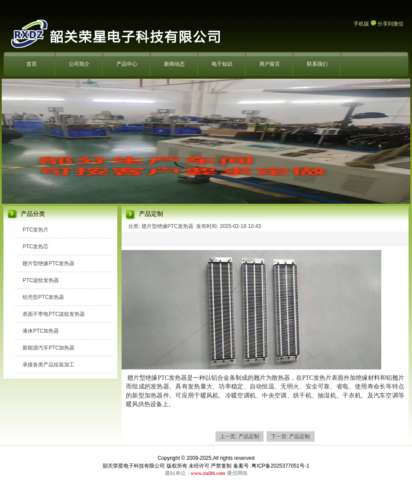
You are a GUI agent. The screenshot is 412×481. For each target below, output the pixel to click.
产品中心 (126, 64)
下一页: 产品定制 (290, 436)
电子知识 (222, 64)
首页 (31, 64)
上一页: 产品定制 (239, 436)
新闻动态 (174, 64)
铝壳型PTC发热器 (43, 297)
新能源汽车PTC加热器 (48, 348)
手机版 (361, 24)
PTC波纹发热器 (41, 280)
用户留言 (269, 64)
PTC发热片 (35, 230)
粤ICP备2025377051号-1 (280, 466)
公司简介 (79, 64)
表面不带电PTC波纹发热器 (54, 314)
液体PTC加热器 (41, 331)
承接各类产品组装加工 (48, 365)
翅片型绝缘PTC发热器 (48, 263)
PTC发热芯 (35, 247)
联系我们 (317, 64)
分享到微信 (387, 24)
